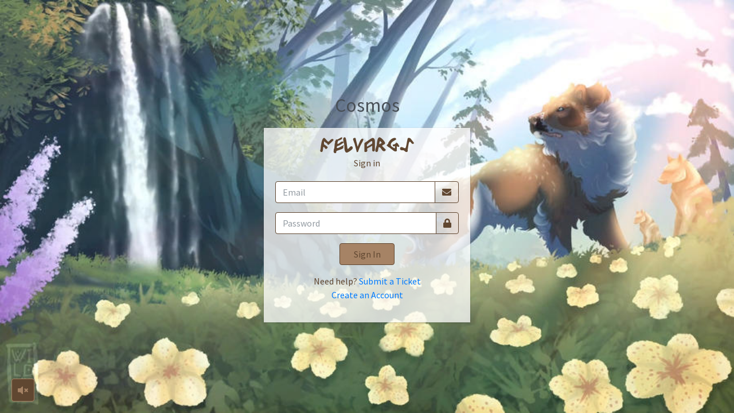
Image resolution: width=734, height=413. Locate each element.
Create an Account (367, 295)
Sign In (367, 254)
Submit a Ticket (390, 281)
